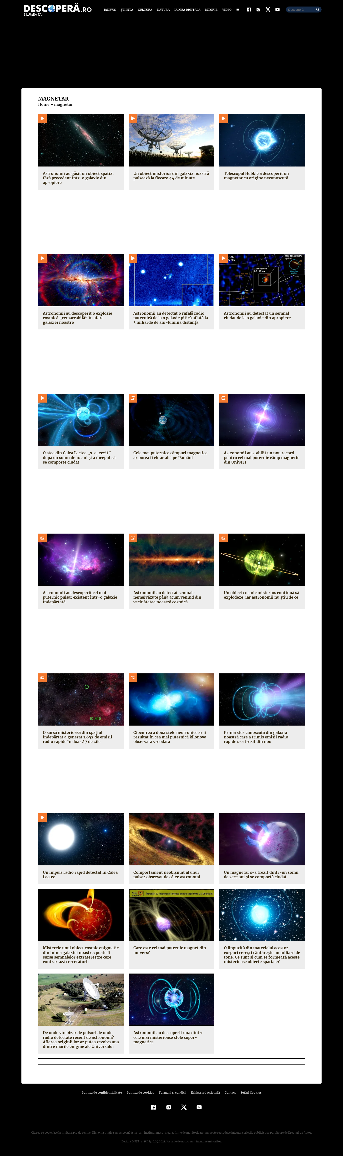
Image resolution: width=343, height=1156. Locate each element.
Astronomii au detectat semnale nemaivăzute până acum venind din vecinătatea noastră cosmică (166, 598)
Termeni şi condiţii (171, 1093)
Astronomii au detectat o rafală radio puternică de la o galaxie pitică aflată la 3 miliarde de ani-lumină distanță (171, 319)
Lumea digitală (186, 10)
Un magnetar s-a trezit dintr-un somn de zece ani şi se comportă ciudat (259, 875)
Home (43, 105)
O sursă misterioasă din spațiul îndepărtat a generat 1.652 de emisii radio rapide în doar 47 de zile (76, 738)
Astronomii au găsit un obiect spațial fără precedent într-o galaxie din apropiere (77, 179)
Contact (228, 1093)
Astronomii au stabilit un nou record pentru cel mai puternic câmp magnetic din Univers (260, 458)
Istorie (210, 10)
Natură (163, 10)
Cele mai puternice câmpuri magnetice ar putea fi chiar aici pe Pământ (169, 456)
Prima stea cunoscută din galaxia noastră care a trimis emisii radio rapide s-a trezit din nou (261, 738)
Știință (127, 10)
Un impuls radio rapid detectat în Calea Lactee (79, 875)
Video (226, 10)
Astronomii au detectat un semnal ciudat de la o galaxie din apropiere (262, 316)
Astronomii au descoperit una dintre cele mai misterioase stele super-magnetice (171, 1036)
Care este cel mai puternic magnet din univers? (168, 951)
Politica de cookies (141, 1093)
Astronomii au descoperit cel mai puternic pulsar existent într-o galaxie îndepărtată (78, 598)
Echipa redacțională (204, 1093)
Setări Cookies (248, 1093)
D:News (110, 10)
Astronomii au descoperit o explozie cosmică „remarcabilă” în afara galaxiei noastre (79, 319)
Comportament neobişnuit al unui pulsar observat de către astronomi (165, 875)
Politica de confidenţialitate (104, 1093)
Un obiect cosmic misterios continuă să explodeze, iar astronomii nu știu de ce (260, 596)
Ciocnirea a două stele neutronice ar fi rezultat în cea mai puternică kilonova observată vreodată (168, 738)
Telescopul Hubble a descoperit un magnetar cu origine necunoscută (256, 176)
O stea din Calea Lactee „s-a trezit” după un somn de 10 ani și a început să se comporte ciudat (80, 458)
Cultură (145, 10)
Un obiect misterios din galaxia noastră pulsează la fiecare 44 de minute (170, 176)
